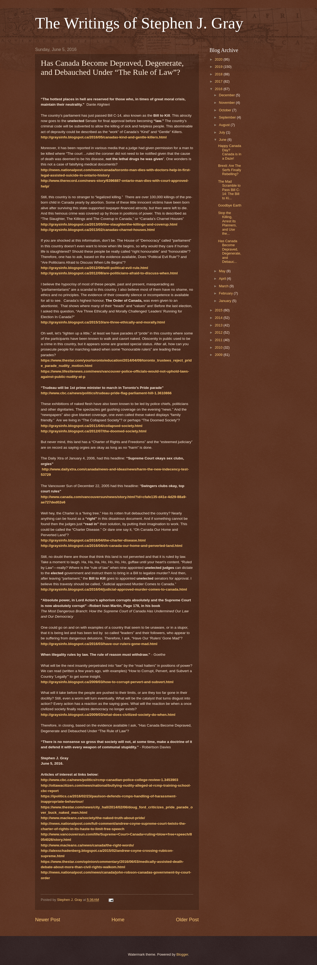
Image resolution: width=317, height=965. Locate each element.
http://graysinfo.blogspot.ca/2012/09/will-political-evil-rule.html (94, 268)
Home (118, 919)
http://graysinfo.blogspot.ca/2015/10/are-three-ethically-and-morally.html (103, 322)
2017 (219, 81)
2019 (219, 67)
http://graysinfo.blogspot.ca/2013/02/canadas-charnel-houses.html (98, 230)
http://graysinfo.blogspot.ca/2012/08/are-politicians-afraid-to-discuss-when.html (109, 273)
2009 (219, 355)
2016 (219, 89)
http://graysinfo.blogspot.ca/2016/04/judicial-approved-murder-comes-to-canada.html (114, 589)
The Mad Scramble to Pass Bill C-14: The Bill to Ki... (229, 189)
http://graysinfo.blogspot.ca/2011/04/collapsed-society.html (91, 426)
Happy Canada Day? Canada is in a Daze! (229, 152)
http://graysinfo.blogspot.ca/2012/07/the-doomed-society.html (93, 431)
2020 (219, 59)
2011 (219, 340)
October (225, 110)
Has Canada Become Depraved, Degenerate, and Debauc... (229, 251)
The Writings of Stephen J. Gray (139, 23)
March (224, 286)
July (222, 132)
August (225, 125)
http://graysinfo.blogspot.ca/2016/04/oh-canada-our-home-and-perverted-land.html (111, 546)
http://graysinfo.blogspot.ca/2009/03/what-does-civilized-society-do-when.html (108, 715)
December (227, 95)
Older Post (187, 919)
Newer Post (47, 919)
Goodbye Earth (229, 205)
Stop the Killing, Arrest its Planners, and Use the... (227, 223)
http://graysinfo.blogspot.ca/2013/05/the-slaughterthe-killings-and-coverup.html (109, 224)
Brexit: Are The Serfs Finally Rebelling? (229, 170)
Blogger (182, 954)
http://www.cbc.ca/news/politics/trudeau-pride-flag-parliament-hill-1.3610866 (106, 393)
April (223, 279)
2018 (219, 74)
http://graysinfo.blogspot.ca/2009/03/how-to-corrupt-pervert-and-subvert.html (107, 682)
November (227, 103)
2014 (219, 318)
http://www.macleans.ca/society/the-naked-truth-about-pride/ (93, 818)
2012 (219, 332)
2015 (219, 310)
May (222, 271)
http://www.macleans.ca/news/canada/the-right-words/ (87, 845)
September (228, 117)
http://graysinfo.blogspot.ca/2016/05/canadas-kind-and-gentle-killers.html (104, 137)
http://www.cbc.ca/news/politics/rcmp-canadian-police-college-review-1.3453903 (109, 780)
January (225, 301)
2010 (219, 347)
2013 (219, 325)
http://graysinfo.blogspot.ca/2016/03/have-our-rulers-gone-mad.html (99, 644)
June (223, 140)
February (226, 293)
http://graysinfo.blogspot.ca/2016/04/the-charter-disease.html (93, 540)
